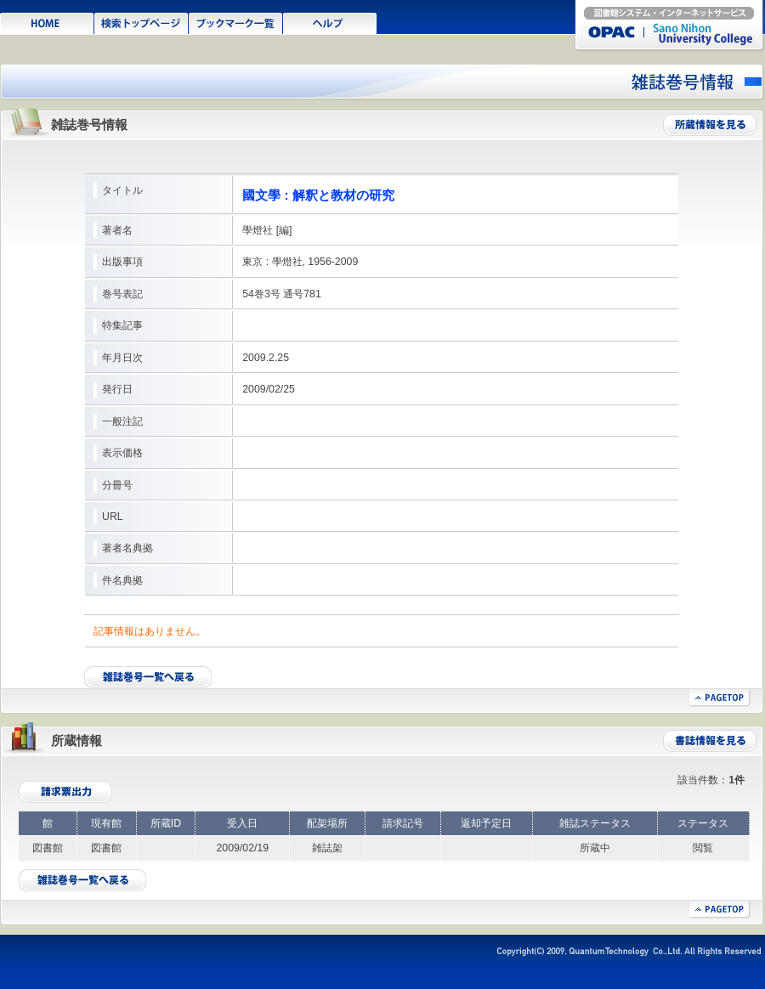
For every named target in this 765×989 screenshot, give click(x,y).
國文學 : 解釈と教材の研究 (318, 195)
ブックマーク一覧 (236, 22)
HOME (47, 22)
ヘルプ (330, 22)
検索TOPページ (141, 22)
